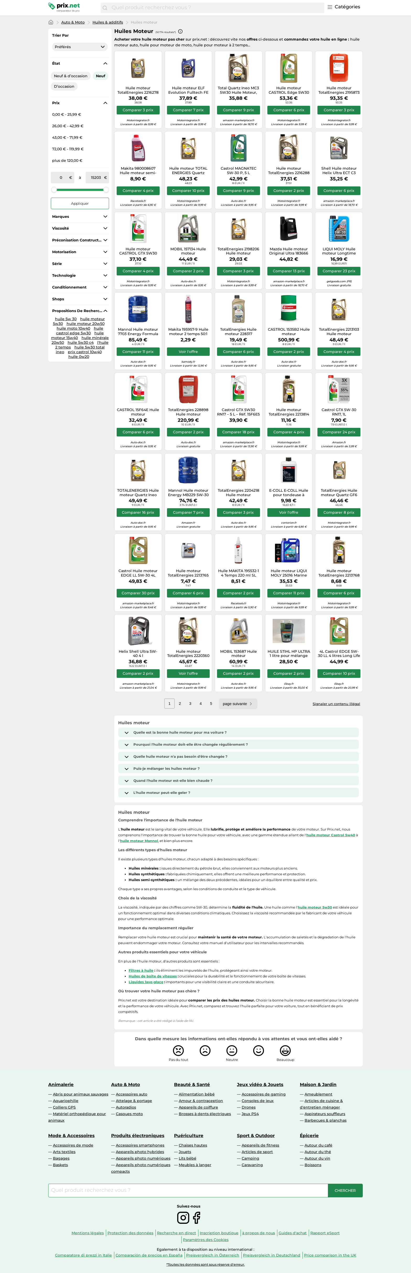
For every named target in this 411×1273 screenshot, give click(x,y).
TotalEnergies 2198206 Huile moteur (238, 251)
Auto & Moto (73, 22)
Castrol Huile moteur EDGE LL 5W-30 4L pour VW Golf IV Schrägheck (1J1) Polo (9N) (138, 573)
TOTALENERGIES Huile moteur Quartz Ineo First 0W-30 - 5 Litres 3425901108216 (138, 492)
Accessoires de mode (73, 1145)
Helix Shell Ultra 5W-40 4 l (138, 653)
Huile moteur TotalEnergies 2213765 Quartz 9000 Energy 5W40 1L (188, 573)
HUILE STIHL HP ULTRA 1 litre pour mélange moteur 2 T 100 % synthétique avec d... (289, 653)
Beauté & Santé (192, 1084)
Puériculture (188, 1135)
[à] (96, 177)
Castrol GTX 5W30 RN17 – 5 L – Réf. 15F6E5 (238, 412)
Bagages (61, 1158)
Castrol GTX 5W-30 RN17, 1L (339, 412)
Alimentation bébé (197, 1094)
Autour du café (318, 1145)
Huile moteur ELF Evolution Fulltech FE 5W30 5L (188, 90)
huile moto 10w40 (73, 328)
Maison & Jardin (318, 1084)
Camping (250, 1158)
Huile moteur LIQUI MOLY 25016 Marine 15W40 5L (289, 573)
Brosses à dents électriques (205, 1113)
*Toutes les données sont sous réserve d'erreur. (205, 1264)
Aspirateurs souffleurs (325, 1113)
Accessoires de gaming (264, 1094)
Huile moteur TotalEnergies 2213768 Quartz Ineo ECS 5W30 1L (339, 573)
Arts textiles (64, 1151)
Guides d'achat (293, 1233)
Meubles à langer (195, 1165)
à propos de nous (258, 1233)
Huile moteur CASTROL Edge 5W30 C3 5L (289, 90)
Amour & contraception (201, 1100)
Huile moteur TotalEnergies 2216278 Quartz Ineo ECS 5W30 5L (138, 90)
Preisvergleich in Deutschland (271, 1255)
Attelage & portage (134, 1100)
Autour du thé (318, 1151)
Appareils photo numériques (143, 1158)
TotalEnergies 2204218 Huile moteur (238, 492)
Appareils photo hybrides (140, 1151)
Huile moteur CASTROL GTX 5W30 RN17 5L (138, 251)
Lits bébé (187, 1158)
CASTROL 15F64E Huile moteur (138, 412)
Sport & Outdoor (256, 1135)
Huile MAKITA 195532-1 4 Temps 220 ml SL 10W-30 (238, 573)
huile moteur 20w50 (86, 323)
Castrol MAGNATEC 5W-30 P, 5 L (238, 170)
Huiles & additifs (108, 22)
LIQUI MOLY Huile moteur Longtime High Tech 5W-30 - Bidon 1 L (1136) (339, 251)
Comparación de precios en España (149, 1255)
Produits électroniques (137, 1135)
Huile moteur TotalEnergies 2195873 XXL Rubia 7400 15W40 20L (339, 90)
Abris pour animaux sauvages (80, 1094)
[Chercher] (105, 8)
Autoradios (126, 1107)
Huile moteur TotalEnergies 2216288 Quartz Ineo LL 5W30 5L (289, 170)
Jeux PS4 (250, 1113)
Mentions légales (88, 1233)
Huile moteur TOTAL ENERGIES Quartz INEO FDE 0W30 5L (188, 170)
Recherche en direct (176, 1233)
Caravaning (252, 1165)
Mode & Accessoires (71, 1135)
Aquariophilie (65, 1100)
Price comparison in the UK (330, 1255)
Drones (249, 1107)
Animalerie (61, 1084)
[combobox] (216, 8)
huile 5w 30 (66, 319)
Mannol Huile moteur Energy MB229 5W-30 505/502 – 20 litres (188, 492)
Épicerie (309, 1135)
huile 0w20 (78, 356)
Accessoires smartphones (140, 1145)
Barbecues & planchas (326, 1120)
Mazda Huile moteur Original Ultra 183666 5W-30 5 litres (288, 251)
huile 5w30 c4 (81, 342)
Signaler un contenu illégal (336, 704)
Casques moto (129, 1113)
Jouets (185, 1151)
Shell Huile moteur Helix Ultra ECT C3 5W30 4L (339, 170)
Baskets (60, 1165)
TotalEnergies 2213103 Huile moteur (339, 331)
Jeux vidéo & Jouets (260, 1084)
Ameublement (318, 1094)
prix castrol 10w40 (85, 352)
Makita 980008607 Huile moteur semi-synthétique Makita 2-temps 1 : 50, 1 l (138, 170)
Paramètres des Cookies (206, 1239)
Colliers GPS (64, 1107)
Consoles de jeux (258, 1100)
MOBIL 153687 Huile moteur (238, 653)
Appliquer (80, 203)
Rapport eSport (325, 1233)
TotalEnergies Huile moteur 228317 (238, 331)
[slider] (54, 189)
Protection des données (130, 1233)
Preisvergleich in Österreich (212, 1255)
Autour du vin (317, 1158)
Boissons (313, 1165)
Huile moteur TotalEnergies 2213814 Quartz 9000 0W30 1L (289, 412)
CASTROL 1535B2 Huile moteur (289, 331)
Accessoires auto (131, 1094)
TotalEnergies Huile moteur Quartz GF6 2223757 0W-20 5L (339, 492)
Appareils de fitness (260, 1145)
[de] (61, 177)
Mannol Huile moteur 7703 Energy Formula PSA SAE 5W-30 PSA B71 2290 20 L (138, 331)
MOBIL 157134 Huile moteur (188, 251)
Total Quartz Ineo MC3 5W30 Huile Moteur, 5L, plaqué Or (238, 90)
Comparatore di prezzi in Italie (83, 1255)
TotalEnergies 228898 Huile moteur (188, 412)
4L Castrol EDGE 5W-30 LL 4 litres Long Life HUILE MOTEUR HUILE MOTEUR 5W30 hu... (339, 653)
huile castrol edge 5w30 (79, 330)
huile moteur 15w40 (77, 335)
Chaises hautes (193, 1145)
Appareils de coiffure (198, 1107)
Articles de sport (257, 1151)
